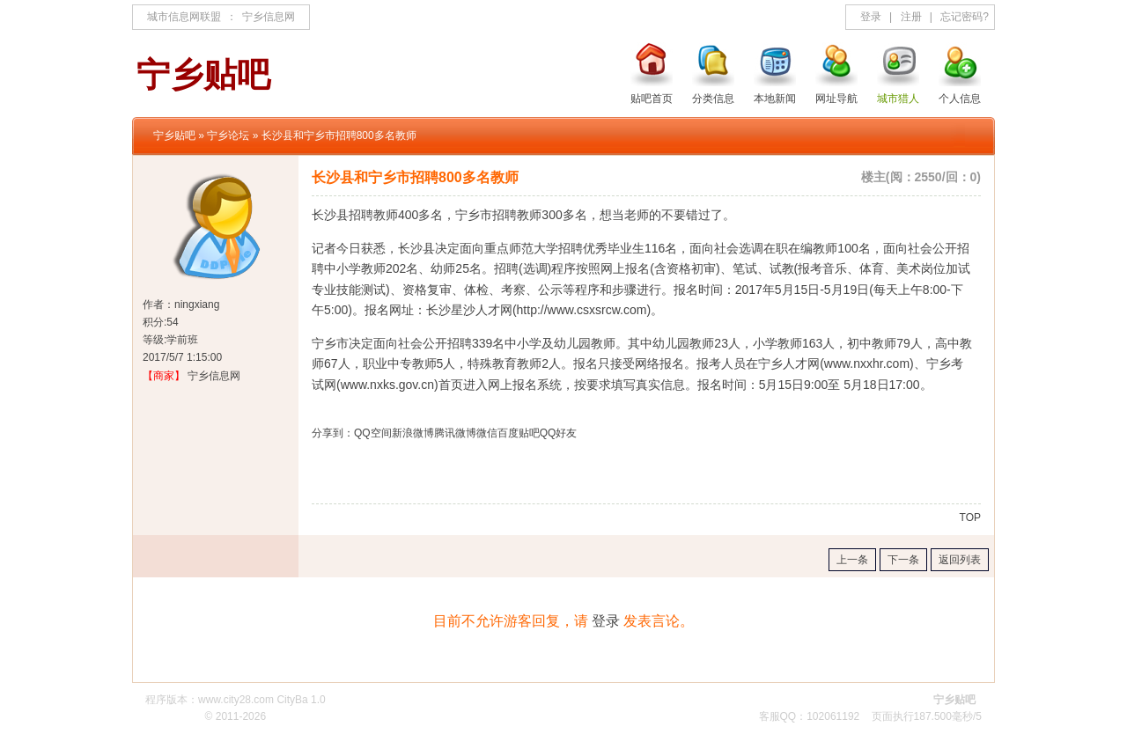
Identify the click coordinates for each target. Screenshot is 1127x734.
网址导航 (836, 98)
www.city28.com (236, 700)
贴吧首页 (651, 98)
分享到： (333, 433)
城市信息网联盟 (184, 17)
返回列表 (960, 560)
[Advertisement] (518, 477)
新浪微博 (413, 433)
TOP (970, 517)
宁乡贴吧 (174, 135)
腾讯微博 (455, 433)
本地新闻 (775, 98)
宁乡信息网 (268, 17)
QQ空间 (373, 433)
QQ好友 (559, 433)
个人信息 (960, 98)
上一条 (852, 560)
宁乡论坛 (228, 135)
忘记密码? (964, 17)
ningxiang (196, 304)
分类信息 (713, 98)
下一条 (903, 560)
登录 (870, 17)
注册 (911, 17)
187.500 (933, 716)
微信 (486, 433)
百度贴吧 (518, 433)
